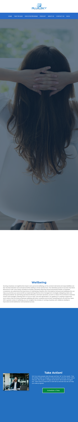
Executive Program (31, 16)
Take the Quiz (18, 16)
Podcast (43, 16)
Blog (68, 16)
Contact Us (60, 16)
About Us (51, 16)
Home (10, 16)
